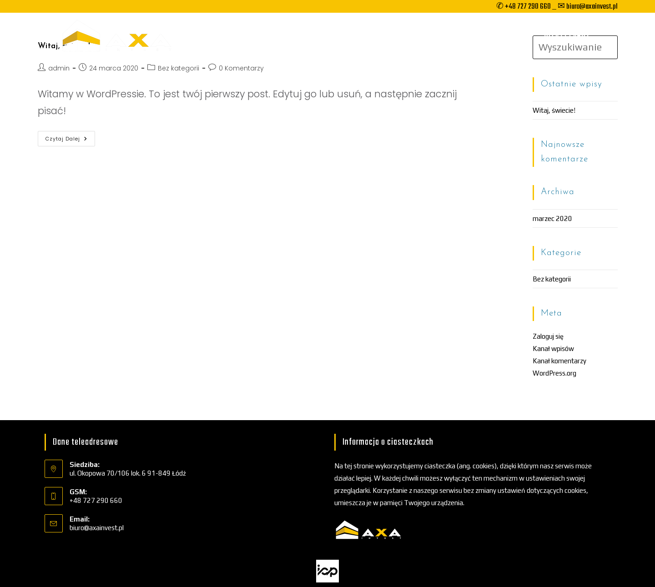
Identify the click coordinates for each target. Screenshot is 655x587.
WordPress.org (554, 373)
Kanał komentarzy (559, 361)
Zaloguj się (548, 336)
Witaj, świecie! (554, 110)
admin (59, 68)
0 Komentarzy (241, 68)
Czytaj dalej (70, 140)
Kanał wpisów (553, 348)
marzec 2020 (552, 218)
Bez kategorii (178, 68)
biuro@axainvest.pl (97, 528)
